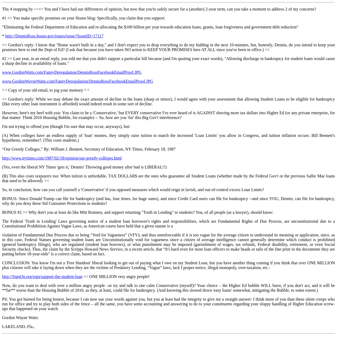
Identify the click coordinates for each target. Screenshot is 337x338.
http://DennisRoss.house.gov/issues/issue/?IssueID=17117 (54, 36)
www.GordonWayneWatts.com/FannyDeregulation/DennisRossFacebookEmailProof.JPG (77, 81)
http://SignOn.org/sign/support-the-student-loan (42, 276)
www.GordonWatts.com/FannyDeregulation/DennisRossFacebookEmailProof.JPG (72, 72)
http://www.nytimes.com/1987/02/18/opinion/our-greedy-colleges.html (62, 158)
